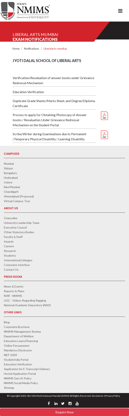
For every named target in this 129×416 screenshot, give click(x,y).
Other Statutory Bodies (19, 232)
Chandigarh (11, 191)
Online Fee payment (17, 345)
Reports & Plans (14, 291)
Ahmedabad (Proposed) (19, 196)
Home (16, 48)
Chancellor (11, 218)
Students (10, 255)
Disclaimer (98, 395)
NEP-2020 (10, 355)
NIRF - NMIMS (13, 295)
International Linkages (18, 260)
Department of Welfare (19, 336)
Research (10, 251)
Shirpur (8, 168)
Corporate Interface (17, 265)
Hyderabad (11, 177)
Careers (9, 246)
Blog (7, 322)
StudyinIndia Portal (16, 359)
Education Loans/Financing (21, 341)
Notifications (31, 48)
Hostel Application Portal (20, 373)
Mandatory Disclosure (18, 350)
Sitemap (9, 387)
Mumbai (9, 163)
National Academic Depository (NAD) (27, 305)
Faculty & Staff (13, 236)
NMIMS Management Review (22, 331)
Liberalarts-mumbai (55, 48)
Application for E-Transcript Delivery (27, 369)
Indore (8, 182)
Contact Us (11, 269)
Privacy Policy (112, 395)
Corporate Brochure (17, 327)
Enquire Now (64, 412)
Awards (9, 241)
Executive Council (15, 227)
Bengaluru (10, 173)
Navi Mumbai (12, 187)
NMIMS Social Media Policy (21, 383)
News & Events (13, 286)
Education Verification (18, 364)
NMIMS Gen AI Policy (17, 378)
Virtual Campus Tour (17, 201)
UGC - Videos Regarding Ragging (25, 300)
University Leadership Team (21, 222)
